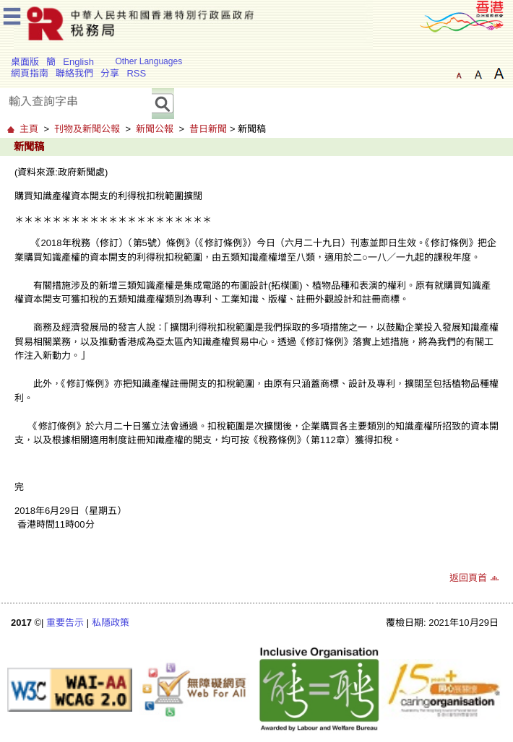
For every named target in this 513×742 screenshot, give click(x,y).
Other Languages (148, 61)
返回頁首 (468, 577)
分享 (109, 73)
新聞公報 (154, 128)
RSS (136, 73)
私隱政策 (110, 622)
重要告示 (65, 622)
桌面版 (25, 61)
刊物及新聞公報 (87, 128)
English (78, 61)
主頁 (29, 128)
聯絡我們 (74, 73)
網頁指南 (29, 73)
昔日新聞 (208, 128)
